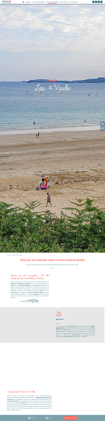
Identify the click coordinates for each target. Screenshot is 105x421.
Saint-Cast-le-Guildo (17, 255)
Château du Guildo (41, 397)
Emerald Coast (15, 292)
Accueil (8, 255)
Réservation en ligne (70, 418)
